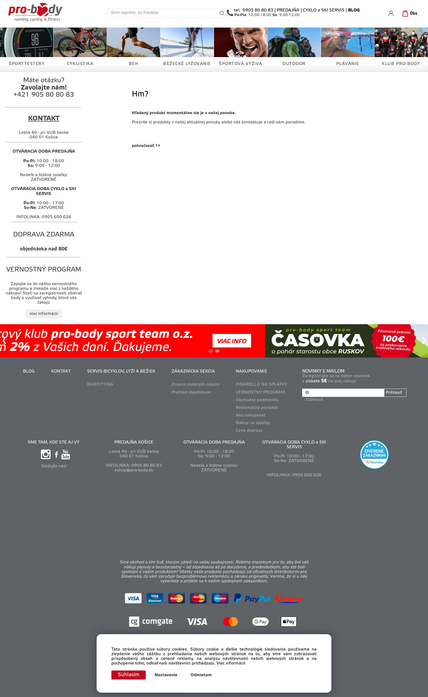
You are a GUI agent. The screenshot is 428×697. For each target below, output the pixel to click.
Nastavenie (165, 675)
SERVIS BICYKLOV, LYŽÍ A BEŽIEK (121, 371)
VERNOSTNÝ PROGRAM (260, 392)
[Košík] (408, 13)
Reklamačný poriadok (257, 408)
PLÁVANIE (347, 64)
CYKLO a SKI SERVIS (323, 10)
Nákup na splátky (253, 423)
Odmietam (201, 675)
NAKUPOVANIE (251, 371)
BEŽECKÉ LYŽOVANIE (187, 64)
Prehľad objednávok (191, 392)
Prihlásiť (394, 393)
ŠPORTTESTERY (26, 64)
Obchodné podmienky (257, 400)
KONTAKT (61, 371)
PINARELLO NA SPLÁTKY (261, 384)
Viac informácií (230, 664)
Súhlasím (128, 674)
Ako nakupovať (250, 415)
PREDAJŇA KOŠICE (133, 442)
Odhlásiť (314, 400)
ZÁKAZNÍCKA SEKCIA (193, 371)
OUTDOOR (294, 64)
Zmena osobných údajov (195, 384)
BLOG (29, 371)
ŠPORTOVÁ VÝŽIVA (240, 64)
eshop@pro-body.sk (133, 470)
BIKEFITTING (100, 384)
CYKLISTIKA (80, 64)
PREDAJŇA (288, 10)
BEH (134, 64)
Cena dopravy (249, 431)
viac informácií (43, 314)
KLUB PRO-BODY (401, 64)
